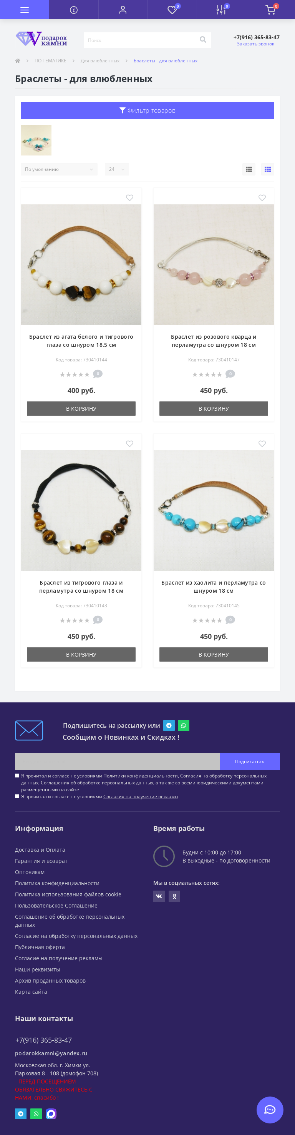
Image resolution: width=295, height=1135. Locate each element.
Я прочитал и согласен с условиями (99, 796)
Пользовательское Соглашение (56, 905)
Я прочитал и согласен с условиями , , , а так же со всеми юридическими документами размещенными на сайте (144, 782)
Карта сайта (31, 991)
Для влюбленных (100, 60)
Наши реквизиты (37, 969)
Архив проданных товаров (50, 980)
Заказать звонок (255, 43)
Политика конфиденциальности (57, 883)
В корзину (81, 408)
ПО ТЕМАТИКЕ (50, 60)
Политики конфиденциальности (140, 775)
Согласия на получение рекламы (140, 796)
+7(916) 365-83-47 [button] (43, 1040)
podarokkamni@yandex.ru (51, 1053)
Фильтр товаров (147, 110)
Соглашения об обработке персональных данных (97, 782)
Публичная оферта (40, 947)
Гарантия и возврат (41, 860)
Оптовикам (30, 872)
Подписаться (250, 761)
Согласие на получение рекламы (59, 958)
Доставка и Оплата (40, 849)
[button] (123, 9)
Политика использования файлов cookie (68, 894)
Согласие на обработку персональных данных (76, 935)
